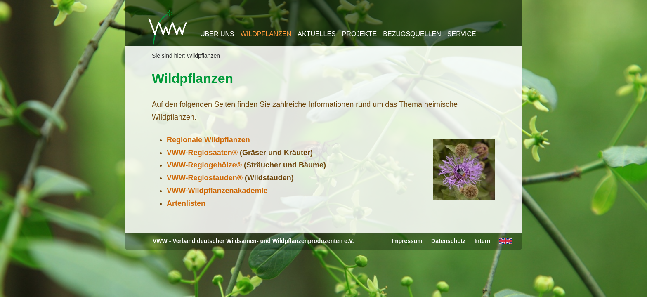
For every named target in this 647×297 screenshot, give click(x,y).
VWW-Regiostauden (202, 178)
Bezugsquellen (412, 34)
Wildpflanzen (266, 34)
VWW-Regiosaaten (199, 152)
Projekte (359, 34)
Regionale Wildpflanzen (208, 140)
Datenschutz (448, 241)
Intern (483, 241)
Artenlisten (186, 203)
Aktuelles (316, 34)
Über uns (217, 34)
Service (461, 34)
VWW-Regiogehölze (201, 165)
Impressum (407, 241)
